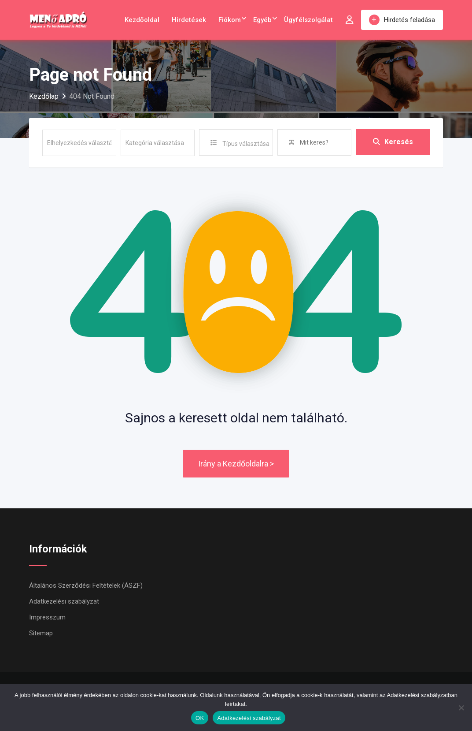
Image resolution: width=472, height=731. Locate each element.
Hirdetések (189, 20)
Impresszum (47, 617)
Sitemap (41, 633)
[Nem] (461, 707)
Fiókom (229, 20)
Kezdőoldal (142, 20)
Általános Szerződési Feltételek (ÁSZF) (86, 585)
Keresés (393, 142)
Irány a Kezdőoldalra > (236, 463)
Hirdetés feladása (402, 20)
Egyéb (262, 20)
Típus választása (245, 143)
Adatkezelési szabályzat (64, 601)
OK (199, 718)
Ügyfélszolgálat (308, 20)
